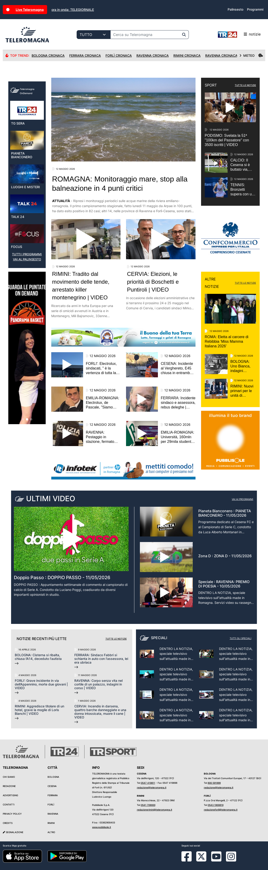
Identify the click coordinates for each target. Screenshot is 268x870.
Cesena (52, 786)
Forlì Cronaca (118, 55)
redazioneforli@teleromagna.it (221, 809)
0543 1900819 (215, 805)
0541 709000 (148, 805)
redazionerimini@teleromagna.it (154, 809)
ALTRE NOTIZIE (212, 283)
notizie (239, 34)
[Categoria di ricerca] (94, 34)
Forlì (51, 804)
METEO (251, 55)
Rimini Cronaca (187, 55)
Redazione (9, 786)
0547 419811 (148, 782)
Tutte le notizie (116, 638)
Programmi (255, 9)
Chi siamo (9, 776)
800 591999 (214, 782)
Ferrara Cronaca (85, 55)
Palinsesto (235, 9)
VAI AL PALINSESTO (27, 289)
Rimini (51, 823)
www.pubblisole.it (101, 827)
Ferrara (53, 795)
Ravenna (53, 813)
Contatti (9, 804)
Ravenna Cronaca (152, 55)
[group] (27, 378)
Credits (7, 823)
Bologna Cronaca (48, 55)
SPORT (211, 85)
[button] (23, 449)
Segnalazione (13, 832)
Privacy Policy (12, 813)
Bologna (53, 776)
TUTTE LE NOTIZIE (245, 85)
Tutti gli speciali (240, 638)
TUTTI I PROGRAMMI (27, 284)
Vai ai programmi (242, 499)
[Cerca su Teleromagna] (145, 34)
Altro (51, 832)
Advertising (10, 795)
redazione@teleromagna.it (151, 787)
